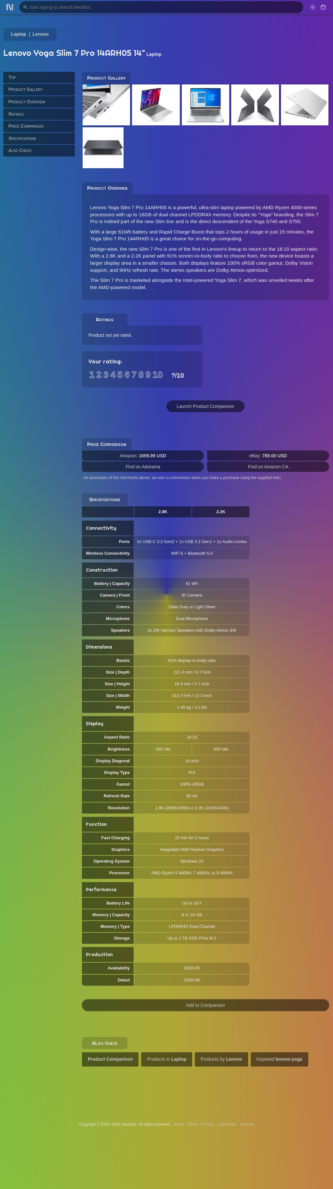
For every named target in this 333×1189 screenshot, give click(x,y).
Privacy (207, 1124)
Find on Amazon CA (268, 466)
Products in (166, 1059)
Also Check (20, 150)
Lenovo (41, 34)
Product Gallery (25, 89)
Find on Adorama (143, 466)
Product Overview (26, 101)
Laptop (18, 34)
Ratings (16, 114)
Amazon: (143, 455)
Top (12, 77)
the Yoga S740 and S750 (272, 221)
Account (247, 1124)
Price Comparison (26, 126)
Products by (221, 1059)
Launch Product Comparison (205, 406)
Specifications (22, 138)
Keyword (279, 1059)
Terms (192, 1124)
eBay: (268, 455)
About (179, 1124)
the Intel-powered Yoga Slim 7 (208, 280)
